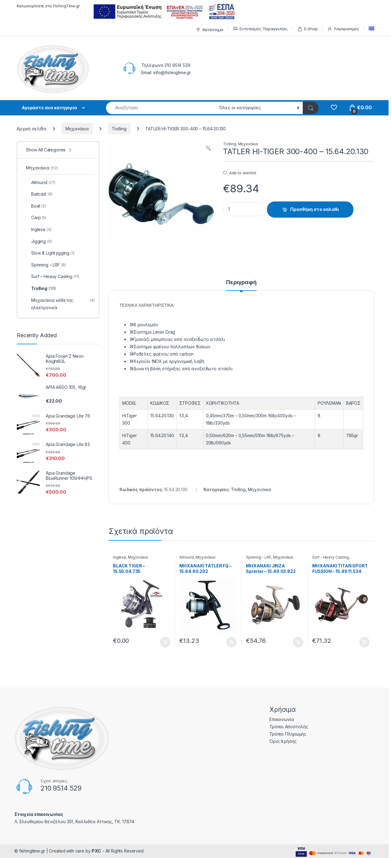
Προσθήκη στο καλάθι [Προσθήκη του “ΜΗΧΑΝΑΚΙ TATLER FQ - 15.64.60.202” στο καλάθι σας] (231, 642)
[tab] (241, 285)
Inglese (119, 557)
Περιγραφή (241, 282)
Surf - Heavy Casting (330, 557)
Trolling (119, 128)
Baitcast (39, 194)
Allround (186, 557)
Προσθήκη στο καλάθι (314, 209)
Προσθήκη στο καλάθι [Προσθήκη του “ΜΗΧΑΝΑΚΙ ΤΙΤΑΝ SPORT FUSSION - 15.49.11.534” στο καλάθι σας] (364, 642)
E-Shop (307, 28)
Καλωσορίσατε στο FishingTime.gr (48, 5)
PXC (96, 850)
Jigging (39, 241)
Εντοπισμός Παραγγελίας (260, 28)
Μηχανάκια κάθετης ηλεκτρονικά (60, 304)
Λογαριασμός (343, 28)
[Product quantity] (244, 209)
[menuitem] (371, 28)
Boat (36, 206)
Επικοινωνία (281, 719)
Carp (36, 217)
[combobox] (161, 108)
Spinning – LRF (46, 265)
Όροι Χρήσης (282, 741)
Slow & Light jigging (50, 253)
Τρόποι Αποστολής (288, 726)
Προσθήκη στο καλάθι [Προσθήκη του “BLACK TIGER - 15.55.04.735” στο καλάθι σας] (165, 642)
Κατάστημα (209, 29)
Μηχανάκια (77, 128)
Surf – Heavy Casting (52, 276)
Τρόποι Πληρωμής (287, 734)
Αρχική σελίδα (31, 128)
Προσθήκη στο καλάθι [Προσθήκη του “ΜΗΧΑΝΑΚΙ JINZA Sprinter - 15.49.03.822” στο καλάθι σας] (298, 642)
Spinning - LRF (258, 557)
